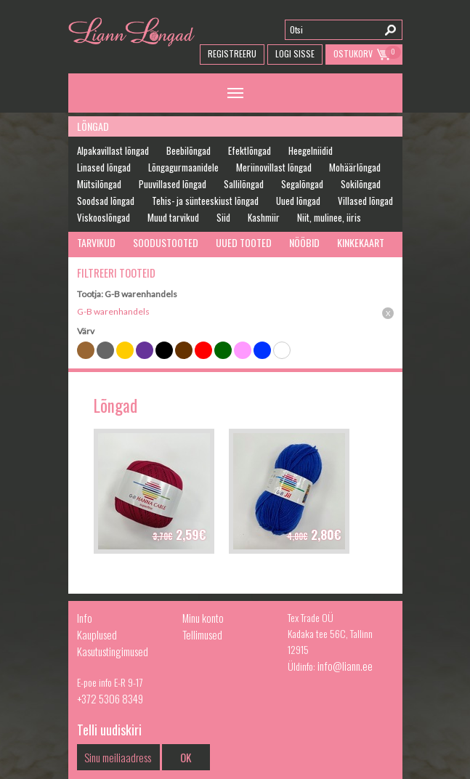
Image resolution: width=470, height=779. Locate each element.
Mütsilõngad (99, 184)
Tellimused (202, 634)
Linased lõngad (104, 167)
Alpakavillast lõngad (113, 150)
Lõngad (93, 126)
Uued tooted (244, 242)
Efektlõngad (249, 150)
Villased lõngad (365, 200)
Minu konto (203, 618)
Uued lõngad (298, 200)
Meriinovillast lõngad (274, 167)
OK (185, 757)
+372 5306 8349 (110, 698)
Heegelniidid (310, 150)
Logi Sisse (295, 53)
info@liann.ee (345, 666)
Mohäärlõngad (355, 167)
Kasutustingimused (112, 651)
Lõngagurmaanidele (183, 167)
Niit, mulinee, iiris (329, 217)
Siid (223, 217)
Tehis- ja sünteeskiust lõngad (205, 200)
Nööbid (304, 242)
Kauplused (97, 634)
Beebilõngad (188, 150)
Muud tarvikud (173, 217)
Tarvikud (96, 242)
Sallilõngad (244, 184)
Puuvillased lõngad (172, 184)
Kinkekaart (360, 242)
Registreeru (232, 53)
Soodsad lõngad (105, 200)
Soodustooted (165, 242)
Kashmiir (264, 217)
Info (84, 618)
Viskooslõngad (103, 217)
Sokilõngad (361, 184)
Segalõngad (302, 184)
